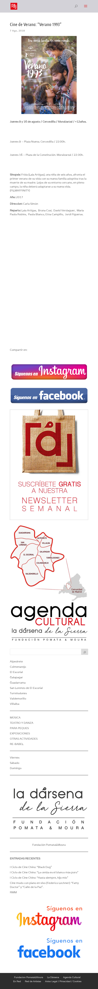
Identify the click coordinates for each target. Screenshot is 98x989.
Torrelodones (18, 693)
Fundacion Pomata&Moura (28, 977)
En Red (17, 981)
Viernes (14, 757)
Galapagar (16, 677)
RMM (13, 892)
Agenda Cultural (71, 977)
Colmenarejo (18, 666)
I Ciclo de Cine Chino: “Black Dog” (31, 867)
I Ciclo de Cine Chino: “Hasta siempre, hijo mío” (39, 877)
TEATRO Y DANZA (21, 723)
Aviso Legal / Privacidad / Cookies (63, 981)
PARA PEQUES (19, 728)
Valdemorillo (18, 698)
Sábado (14, 763)
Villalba (14, 704)
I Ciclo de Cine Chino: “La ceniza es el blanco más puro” (44, 872)
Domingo (15, 768)
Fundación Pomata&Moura (49, 844)
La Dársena (53, 977)
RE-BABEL (16, 744)
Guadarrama (18, 682)
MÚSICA (15, 717)
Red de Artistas (33, 981)
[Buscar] (84, 652)
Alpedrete (16, 661)
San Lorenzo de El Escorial (26, 688)
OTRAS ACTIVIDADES (24, 738)
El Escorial (16, 672)
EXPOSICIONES (20, 733)
